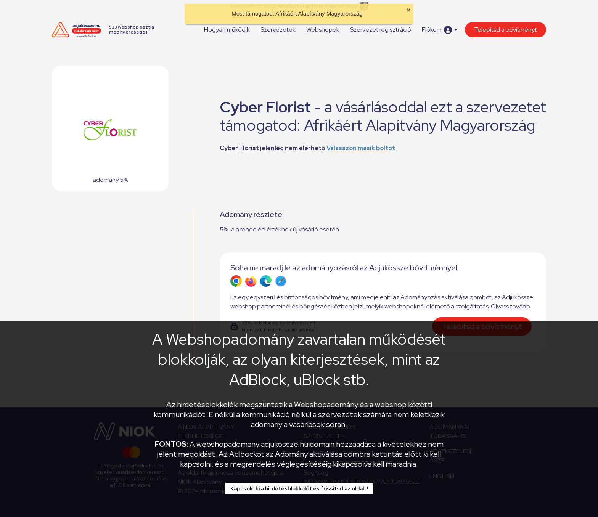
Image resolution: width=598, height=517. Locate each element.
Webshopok (322, 30)
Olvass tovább (510, 306)
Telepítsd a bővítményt (505, 30)
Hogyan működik (227, 30)
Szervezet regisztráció (380, 30)
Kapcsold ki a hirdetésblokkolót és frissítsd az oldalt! (299, 488)
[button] (439, 30)
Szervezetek (278, 30)
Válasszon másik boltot (360, 148)
